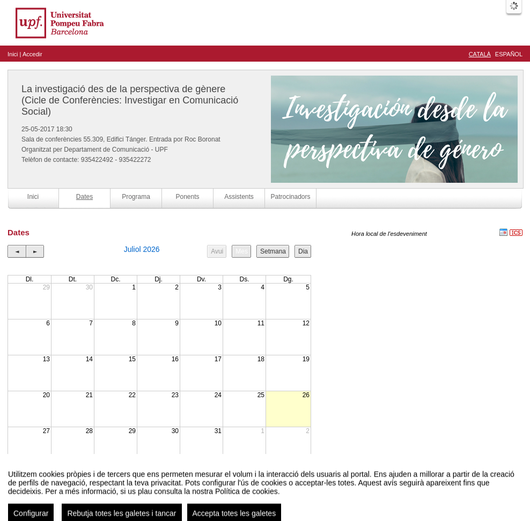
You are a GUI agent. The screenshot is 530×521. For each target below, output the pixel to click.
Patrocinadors (290, 196)
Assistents (239, 196)
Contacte (180, 502)
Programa (136, 196)
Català (480, 54)
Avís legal (154, 502)
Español (508, 54)
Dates (84, 196)
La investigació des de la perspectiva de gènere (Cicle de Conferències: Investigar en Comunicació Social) (129, 100)
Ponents (187, 196)
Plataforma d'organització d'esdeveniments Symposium (269, 502)
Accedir (32, 54)
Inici (13, 54)
